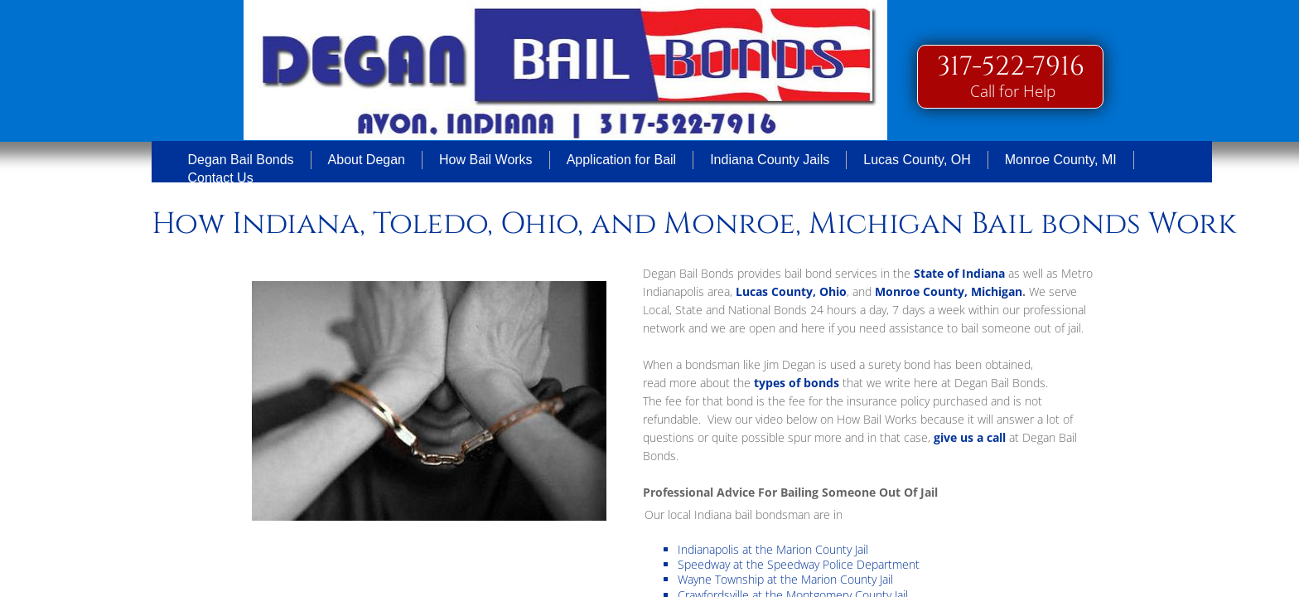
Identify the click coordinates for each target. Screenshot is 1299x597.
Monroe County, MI (1061, 160)
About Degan (366, 160)
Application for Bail (622, 160)
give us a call (971, 437)
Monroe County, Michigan (948, 291)
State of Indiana (959, 273)
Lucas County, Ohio (791, 291)
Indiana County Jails (769, 160)
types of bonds (797, 383)
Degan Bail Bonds (241, 160)
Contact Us (221, 178)
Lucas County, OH (917, 160)
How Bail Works (486, 160)
